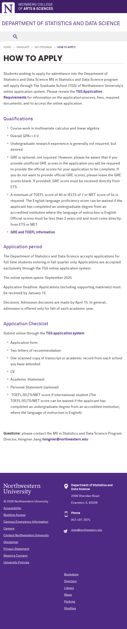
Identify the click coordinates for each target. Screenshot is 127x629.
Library (69, 588)
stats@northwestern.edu (86, 530)
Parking (69, 601)
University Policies (16, 562)
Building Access (14, 515)
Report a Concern (15, 555)
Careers (8, 528)
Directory (70, 581)
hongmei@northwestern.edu (65, 439)
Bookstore (71, 574)
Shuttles (70, 608)
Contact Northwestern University (26, 535)
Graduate (23, 47)
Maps (68, 594)
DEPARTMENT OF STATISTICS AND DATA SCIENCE (61, 23)
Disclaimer (10, 542)
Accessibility (12, 508)
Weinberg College (72, 7)
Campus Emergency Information (25, 521)
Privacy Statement (16, 548)
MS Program (43, 47)
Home (7, 47)
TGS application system (65, 333)
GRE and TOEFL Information (32, 232)
